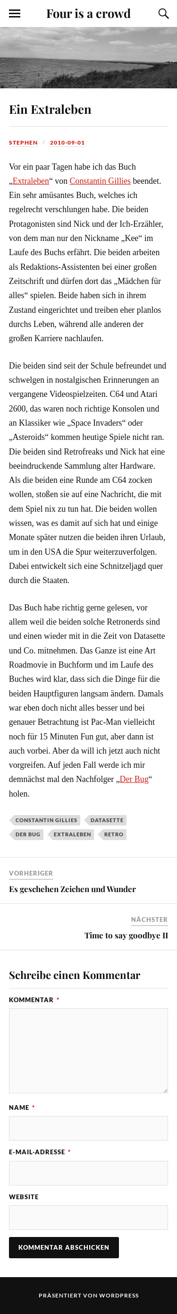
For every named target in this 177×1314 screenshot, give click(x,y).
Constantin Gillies (100, 181)
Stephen (23, 142)
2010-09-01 (67, 142)
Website (24, 1197)
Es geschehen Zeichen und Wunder (72, 889)
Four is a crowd (88, 13)
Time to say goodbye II (126, 935)
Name (22, 1107)
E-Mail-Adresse (40, 1152)
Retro (114, 834)
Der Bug (134, 779)
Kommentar (34, 1000)
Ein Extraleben (50, 109)
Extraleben (31, 181)
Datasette (107, 820)
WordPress (119, 1295)
